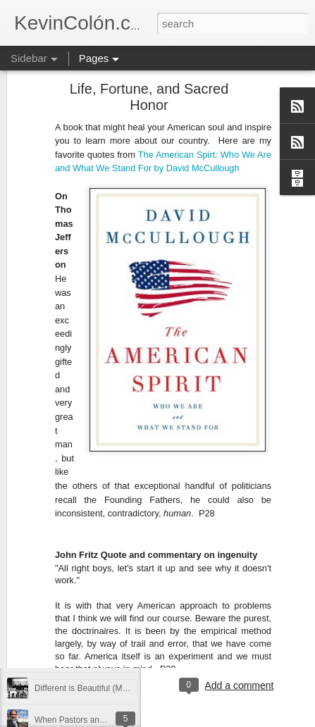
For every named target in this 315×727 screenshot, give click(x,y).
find (277, 616)
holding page (227, 627)
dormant (246, 616)
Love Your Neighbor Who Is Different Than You (122, 561)
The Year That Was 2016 (81, 656)
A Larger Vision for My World (88, 593)
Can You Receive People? (83, 530)
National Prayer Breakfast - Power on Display (119, 625)
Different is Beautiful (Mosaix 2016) (100, 688)
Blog (212, 616)
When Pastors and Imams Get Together (109, 720)
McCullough (217, 106)
